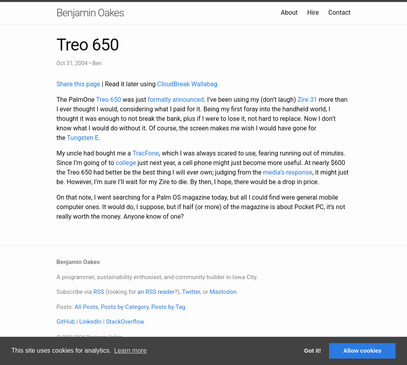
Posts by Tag (168, 307)
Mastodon (222, 291)
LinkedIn (90, 321)
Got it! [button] (312, 351)
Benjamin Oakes (90, 13)
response (299, 172)
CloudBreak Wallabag (187, 84)
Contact (339, 12)
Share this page (79, 84)
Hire (313, 12)
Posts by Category (124, 307)
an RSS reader (156, 291)
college (126, 163)
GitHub (65, 321)
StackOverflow (125, 321)
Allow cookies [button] (362, 351)
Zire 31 (307, 99)
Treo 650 (108, 99)
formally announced (176, 99)
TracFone (145, 153)
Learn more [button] (130, 350)
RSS (98, 291)
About (289, 12)
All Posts (86, 307)
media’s (274, 172)
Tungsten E (83, 138)
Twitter (191, 291)
